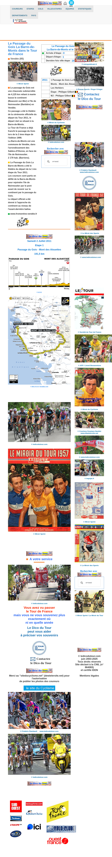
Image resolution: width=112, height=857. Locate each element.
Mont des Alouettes (69, 84)
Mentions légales (89, 675)
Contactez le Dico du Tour (39, 661)
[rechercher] (55, 161)
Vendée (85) (17, 58)
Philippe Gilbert (66, 92)
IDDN (95, 670)
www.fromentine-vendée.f (23, 214)
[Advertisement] (56, 33)
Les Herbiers (57, 88)
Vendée (11, 108)
